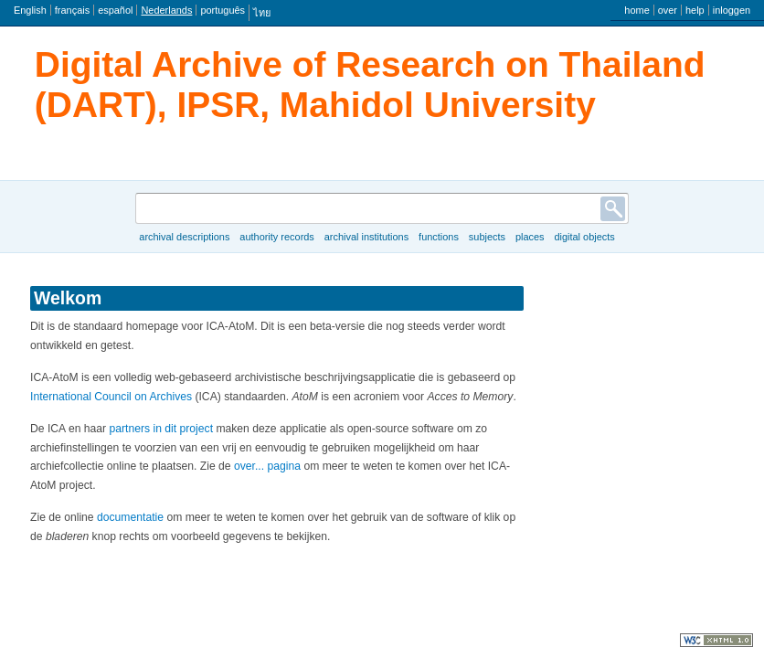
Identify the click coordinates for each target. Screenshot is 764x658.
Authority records (276, 236)
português (222, 10)
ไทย (262, 12)
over (667, 10)
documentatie (130, 517)
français (72, 10)
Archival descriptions (184, 236)
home (636, 10)
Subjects (487, 236)
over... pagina (267, 466)
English (30, 10)
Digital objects (584, 236)
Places (530, 236)
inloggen (731, 10)
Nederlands (166, 10)
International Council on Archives (111, 396)
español (115, 10)
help (695, 10)
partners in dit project (162, 428)
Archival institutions (366, 236)
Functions (439, 236)
